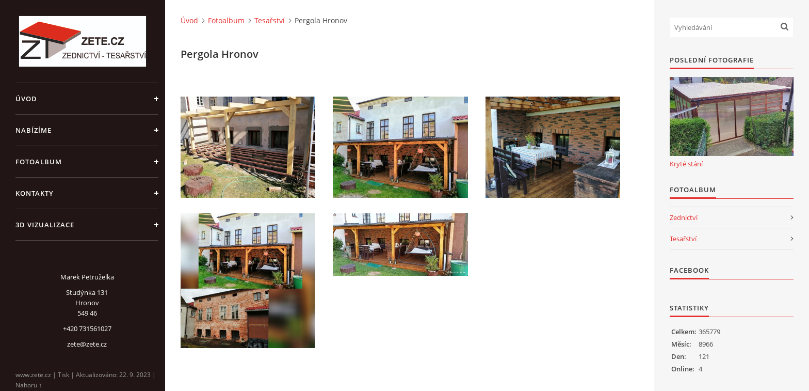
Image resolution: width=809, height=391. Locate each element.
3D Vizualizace (44, 224)
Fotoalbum (38, 161)
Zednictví (684, 217)
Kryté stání (686, 163)
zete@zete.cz (87, 344)
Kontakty (34, 193)
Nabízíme (33, 130)
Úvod (26, 98)
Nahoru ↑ (28, 385)
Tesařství (269, 20)
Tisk (63, 374)
